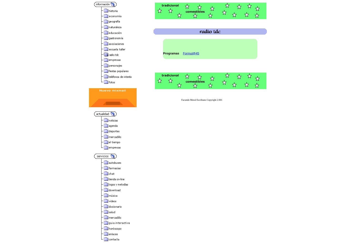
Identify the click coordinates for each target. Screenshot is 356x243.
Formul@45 (191, 53)
